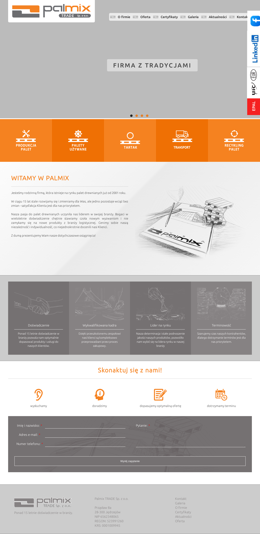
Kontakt (243, 17)
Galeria (193, 17)
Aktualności (218, 17)
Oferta (145, 17)
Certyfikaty (169, 17)
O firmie (124, 17)
